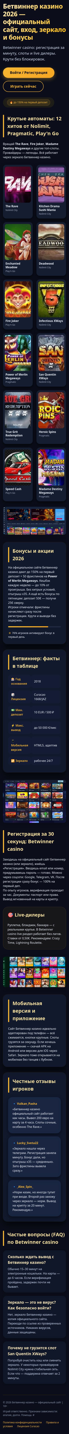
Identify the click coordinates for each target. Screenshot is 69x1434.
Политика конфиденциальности (22, 1422)
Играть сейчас (23, 86)
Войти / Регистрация (28, 72)
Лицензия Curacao (28, 1426)
